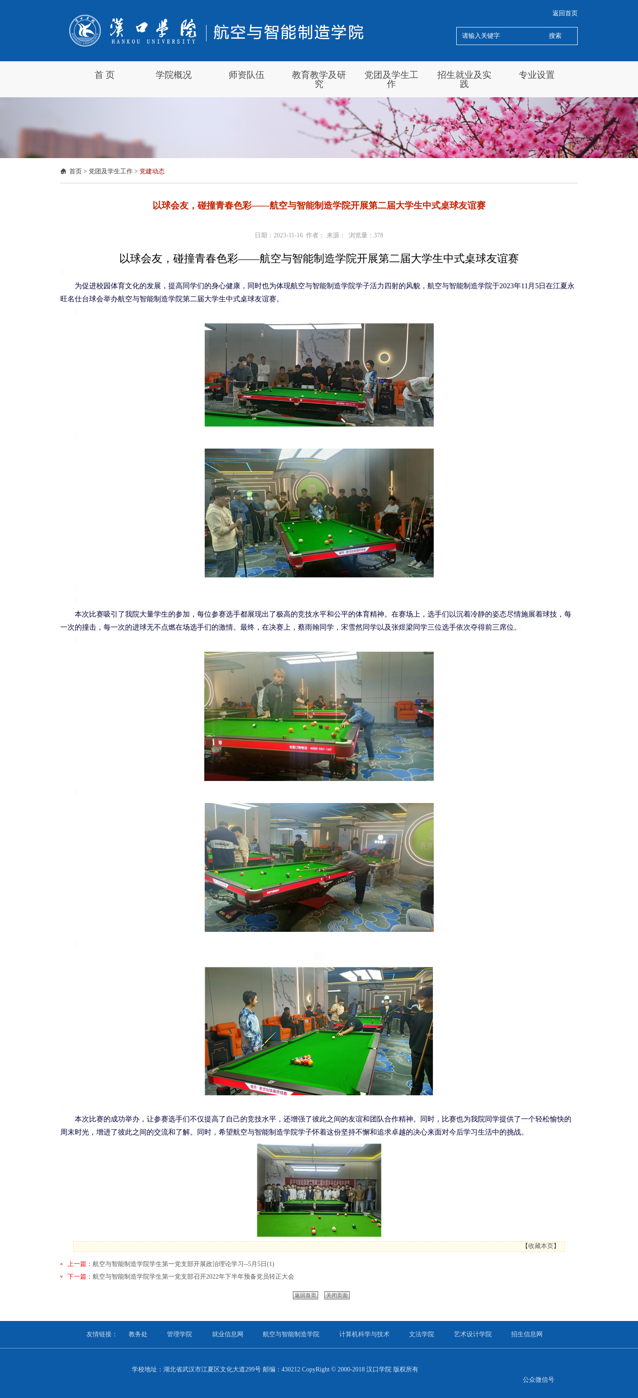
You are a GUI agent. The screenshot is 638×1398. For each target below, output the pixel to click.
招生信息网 (527, 1334)
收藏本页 (540, 1246)
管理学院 (179, 1334)
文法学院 (421, 1334)
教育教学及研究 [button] (319, 79)
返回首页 (565, 13)
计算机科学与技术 (364, 1334)
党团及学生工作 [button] (391, 79)
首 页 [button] (104, 75)
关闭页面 (337, 1295)
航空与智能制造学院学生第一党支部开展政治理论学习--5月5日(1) (183, 1264)
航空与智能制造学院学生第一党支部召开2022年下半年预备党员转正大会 (193, 1276)
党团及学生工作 (111, 171)
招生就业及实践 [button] (464, 79)
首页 (75, 171)
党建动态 (152, 171)
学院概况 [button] (174, 75)
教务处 (138, 1334)
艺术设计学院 (473, 1334)
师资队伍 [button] (247, 75)
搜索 (555, 35)
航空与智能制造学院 (291, 1334)
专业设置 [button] (537, 75)
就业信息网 (227, 1334)
